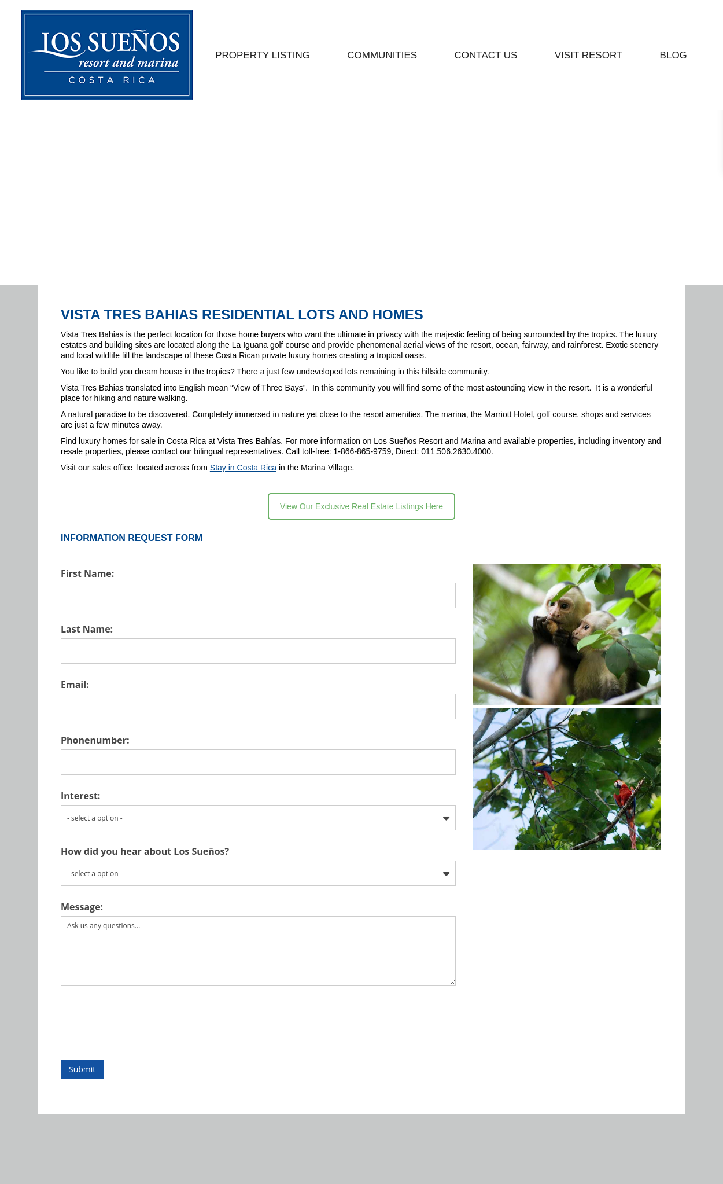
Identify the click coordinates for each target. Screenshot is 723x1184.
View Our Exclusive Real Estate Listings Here (361, 533)
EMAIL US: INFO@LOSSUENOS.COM (112, 14)
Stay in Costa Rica (243, 494)
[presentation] (368, 1049)
